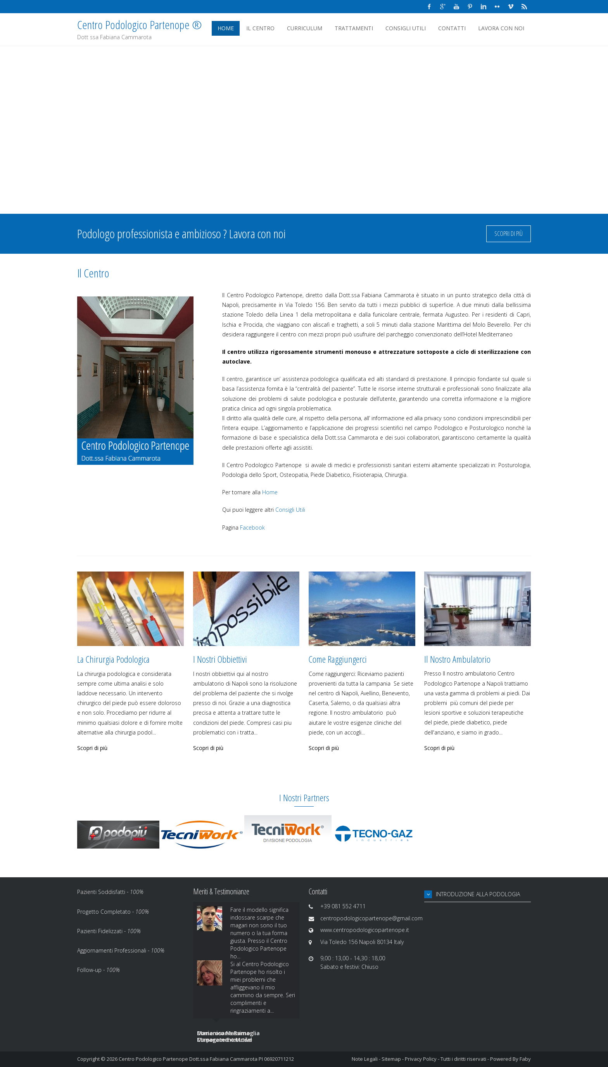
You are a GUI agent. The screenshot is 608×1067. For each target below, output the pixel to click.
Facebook (252, 527)
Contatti (452, 28)
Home (226, 28)
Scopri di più (508, 233)
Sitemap (391, 1058)
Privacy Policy (421, 1058)
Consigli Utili (405, 28)
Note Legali (365, 1058)
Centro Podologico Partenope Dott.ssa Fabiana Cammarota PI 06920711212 (206, 1058)
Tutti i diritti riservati (463, 1058)
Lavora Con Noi (501, 28)
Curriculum (304, 28)
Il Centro (260, 28)
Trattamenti (354, 28)
